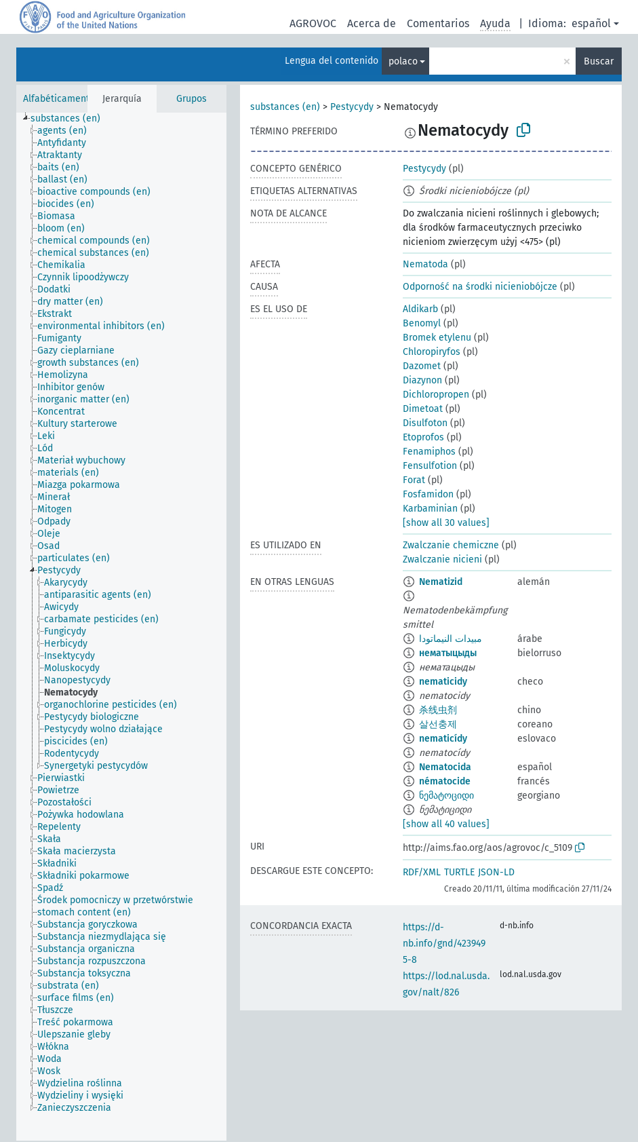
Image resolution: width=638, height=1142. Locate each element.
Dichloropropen (436, 394)
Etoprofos (423, 437)
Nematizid (440, 582)
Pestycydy (352, 107)
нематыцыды (448, 653)
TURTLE (459, 872)
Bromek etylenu (437, 337)
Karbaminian (430, 508)
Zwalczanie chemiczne (451, 545)
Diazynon (422, 380)
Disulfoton (425, 423)
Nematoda (425, 264)
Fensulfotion (430, 466)
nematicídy (443, 738)
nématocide (445, 781)
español (591, 23)
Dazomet (422, 366)
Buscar (599, 61)
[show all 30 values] (446, 523)
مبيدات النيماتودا (450, 639)
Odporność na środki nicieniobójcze (480, 286)
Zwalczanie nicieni (442, 559)
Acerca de (371, 23)
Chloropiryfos (431, 352)
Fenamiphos (429, 451)
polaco (403, 61)
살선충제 (438, 724)
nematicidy (443, 681)
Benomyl (422, 323)
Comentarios (438, 23)
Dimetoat (423, 409)
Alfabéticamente (59, 98)
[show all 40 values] (446, 824)
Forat (414, 480)
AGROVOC (313, 23)
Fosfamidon (428, 494)
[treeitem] (71, 119)
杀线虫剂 (438, 710)
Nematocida (445, 767)
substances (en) (285, 107)
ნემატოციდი (446, 795)
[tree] (121, 627)
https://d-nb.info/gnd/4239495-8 (444, 943)
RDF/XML (422, 872)
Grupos (191, 98)
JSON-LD (496, 872)
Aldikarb (420, 309)
